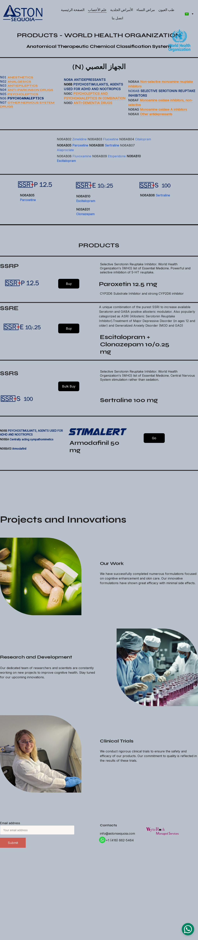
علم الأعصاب (97, 10)
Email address (10, 823)
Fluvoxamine (82, 161)
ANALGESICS (19, 82)
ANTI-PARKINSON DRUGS (30, 91)
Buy (69, 284)
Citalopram (143, 144)
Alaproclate (65, 155)
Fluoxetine (110, 144)
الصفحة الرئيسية (72, 10)
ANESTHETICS (20, 78)
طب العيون (166, 10)
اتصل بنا (117, 18)
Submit (13, 843)
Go (154, 438)
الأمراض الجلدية (121, 10)
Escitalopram (66, 166)
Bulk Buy (68, 386)
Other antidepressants (156, 115)
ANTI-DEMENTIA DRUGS (92, 104)
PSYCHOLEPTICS (23, 95)
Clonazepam (85, 217)
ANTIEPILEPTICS (23, 87)
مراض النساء (146, 10)
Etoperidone (117, 161)
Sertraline (112, 150)
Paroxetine (80, 150)
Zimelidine (79, 144)
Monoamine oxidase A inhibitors (163, 110)
